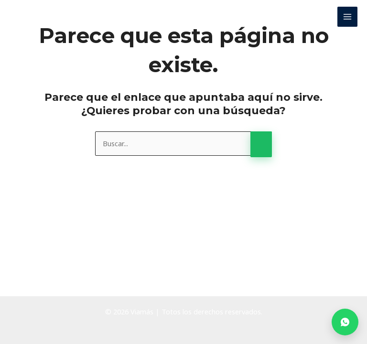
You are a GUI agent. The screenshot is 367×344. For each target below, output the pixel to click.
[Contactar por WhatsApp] (345, 322)
